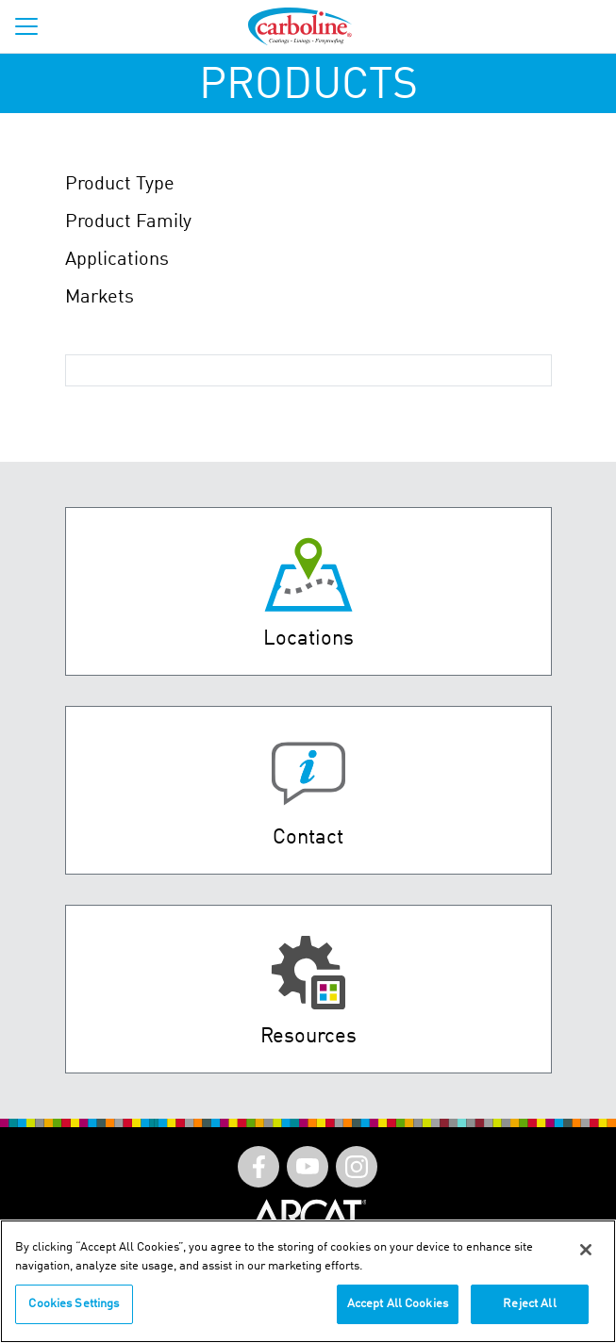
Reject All (529, 1304)
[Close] (586, 1249)
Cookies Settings (73, 1304)
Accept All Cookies (397, 1304)
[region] (308, 1281)
